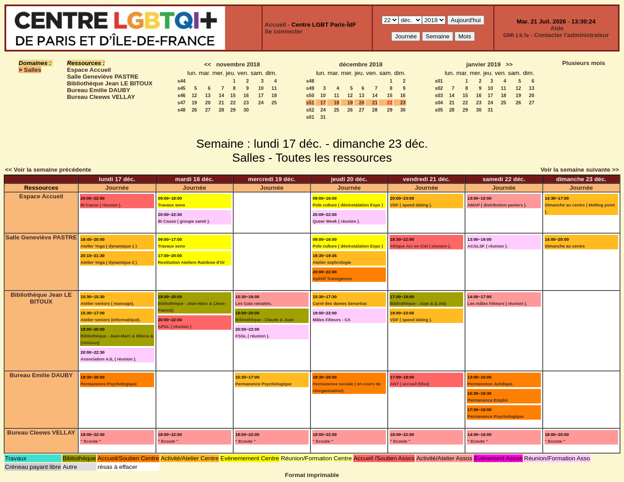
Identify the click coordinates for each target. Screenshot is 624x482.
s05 (439, 109)
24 (261, 102)
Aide (556, 28)
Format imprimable (312, 475)
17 (261, 95)
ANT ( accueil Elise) (409, 384)
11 (274, 88)
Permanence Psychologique (108, 384)
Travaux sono (171, 205)
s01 (310, 117)
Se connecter (284, 31)
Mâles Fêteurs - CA (332, 320)
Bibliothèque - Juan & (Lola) (418, 303)
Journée (117, 187)
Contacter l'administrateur (571, 35)
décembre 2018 (360, 64)
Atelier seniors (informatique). (110, 320)
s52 (310, 109)
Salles (33, 69)
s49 (310, 88)
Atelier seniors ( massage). (107, 303)
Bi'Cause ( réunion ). (100, 205)
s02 (439, 88)
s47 (182, 102)
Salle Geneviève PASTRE (102, 76)
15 (233, 95)
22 (233, 102)
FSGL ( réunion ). (252, 336)
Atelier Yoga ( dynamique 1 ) (108, 246)
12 (194, 95)
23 (246, 102)
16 (246, 95)
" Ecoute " (90, 441)
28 (221, 109)
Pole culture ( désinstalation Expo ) (348, 205)
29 (233, 109)
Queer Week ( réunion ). (336, 221)
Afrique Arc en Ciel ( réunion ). (420, 246)
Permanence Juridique (489, 384)
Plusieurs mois (583, 63)
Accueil (275, 24)
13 (208, 95)
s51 (310, 102)
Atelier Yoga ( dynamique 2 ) (108, 262)
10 (261, 88)
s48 (182, 109)
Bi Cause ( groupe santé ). (184, 221)
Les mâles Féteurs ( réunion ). (497, 303)
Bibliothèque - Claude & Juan (264, 320)
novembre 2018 (238, 64)
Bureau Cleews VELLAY (101, 97)
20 (208, 102)
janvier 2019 (483, 64)
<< (207, 64)
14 (221, 95)
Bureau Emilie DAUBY (98, 90)
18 (274, 95)
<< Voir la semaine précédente (48, 169)
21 (221, 102)
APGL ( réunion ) (175, 326)
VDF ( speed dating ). (411, 205)
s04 (439, 102)
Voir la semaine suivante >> (579, 169)
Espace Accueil (89, 69)
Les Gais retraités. (253, 303)
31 (323, 117)
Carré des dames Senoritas (340, 303)
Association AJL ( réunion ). (108, 359)
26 (194, 109)
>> (509, 64)
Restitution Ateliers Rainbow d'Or (191, 262)
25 (274, 102)
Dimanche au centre (565, 246)
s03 (439, 95)
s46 (182, 95)
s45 (182, 88)
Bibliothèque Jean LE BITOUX (109, 83)
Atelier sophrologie (332, 262)
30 (246, 109)
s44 (182, 81)
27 (208, 109)
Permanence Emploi (487, 400)
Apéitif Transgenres (332, 278)
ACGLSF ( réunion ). (487, 246)
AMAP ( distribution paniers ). (496, 205)
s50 (310, 95)
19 (194, 102)
